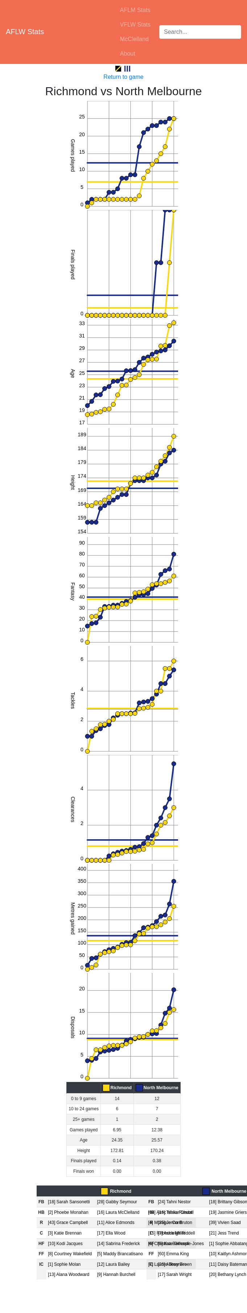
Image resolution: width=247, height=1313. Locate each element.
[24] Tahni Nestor (174, 1201)
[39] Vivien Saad (225, 1222)
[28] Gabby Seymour (117, 1201)
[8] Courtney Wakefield (70, 1253)
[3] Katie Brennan (65, 1233)
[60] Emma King (173, 1253)
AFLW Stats (25, 32)
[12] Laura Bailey (113, 1264)
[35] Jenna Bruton (175, 1222)
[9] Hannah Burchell (116, 1274)
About (127, 53)
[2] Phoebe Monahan (68, 1212)
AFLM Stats (135, 10)
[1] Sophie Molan (64, 1264)
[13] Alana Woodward (68, 1274)
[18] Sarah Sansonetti (69, 1201)
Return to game (123, 77)
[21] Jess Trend (224, 1233)
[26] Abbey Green (175, 1264)
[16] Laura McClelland (118, 1212)
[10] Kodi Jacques (65, 1243)
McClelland (134, 39)
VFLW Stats (135, 24)
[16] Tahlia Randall (176, 1212)
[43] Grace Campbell (68, 1222)
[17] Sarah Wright (175, 1274)
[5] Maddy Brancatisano (120, 1253)
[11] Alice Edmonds (116, 1222)
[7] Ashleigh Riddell (176, 1233)
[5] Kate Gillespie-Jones (181, 1243)
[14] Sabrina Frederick (118, 1243)
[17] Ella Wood (111, 1233)
